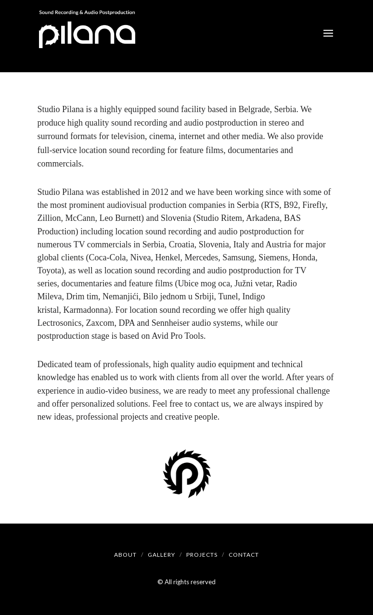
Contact (244, 554)
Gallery (161, 554)
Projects (202, 554)
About (125, 554)
